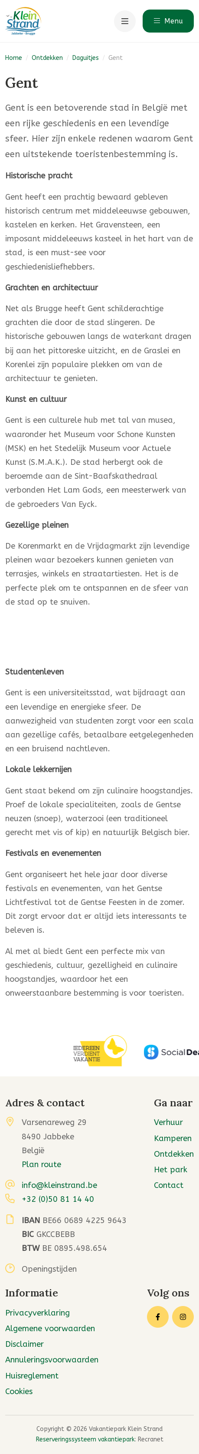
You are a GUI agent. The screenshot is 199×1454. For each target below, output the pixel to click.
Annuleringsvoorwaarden (51, 1360)
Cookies (19, 1391)
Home (13, 58)
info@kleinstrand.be (59, 1185)
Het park (170, 1169)
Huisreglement (32, 1376)
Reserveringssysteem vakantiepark (85, 1439)
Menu (168, 21)
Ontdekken (47, 58)
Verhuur (168, 1122)
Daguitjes (85, 58)
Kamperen (173, 1138)
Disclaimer (24, 1344)
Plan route (41, 1164)
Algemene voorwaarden (50, 1328)
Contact (168, 1185)
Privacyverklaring (37, 1313)
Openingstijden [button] (49, 1269)
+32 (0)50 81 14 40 (58, 1199)
